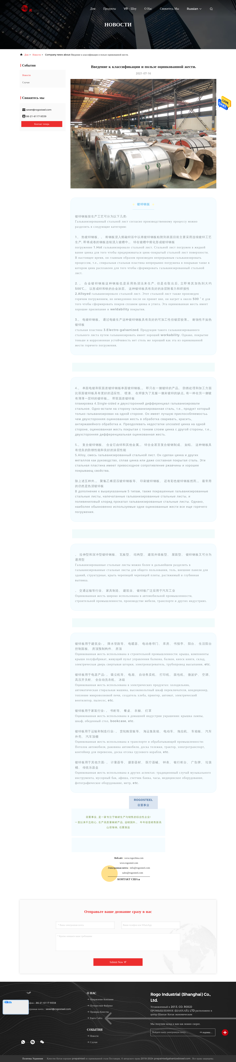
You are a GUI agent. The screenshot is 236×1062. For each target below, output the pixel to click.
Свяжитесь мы (169, 8)
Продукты (109, 8)
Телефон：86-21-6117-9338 (39, 1002)
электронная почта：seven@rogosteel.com (46, 1009)
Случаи (26, 82)
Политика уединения (32, 1058)
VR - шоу (130, 8)
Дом (92, 8)
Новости (36, 54)
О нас (148, 8)
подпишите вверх (206, 1032)
